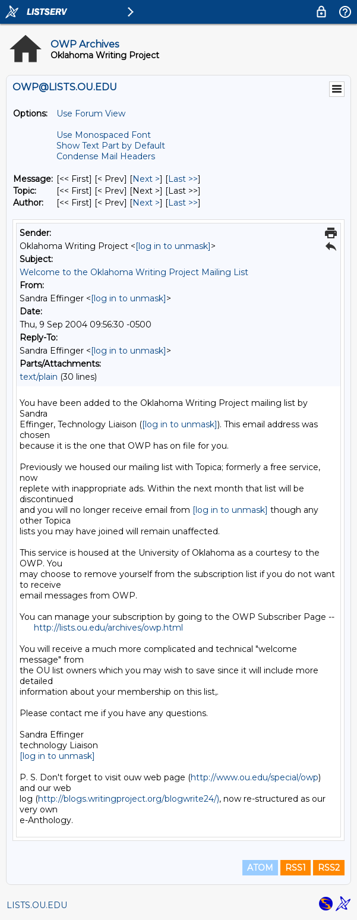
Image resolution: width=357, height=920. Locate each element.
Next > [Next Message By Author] (146, 202)
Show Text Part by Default (110, 145)
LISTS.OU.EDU (37, 905)
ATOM (260, 867)
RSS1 (295, 867)
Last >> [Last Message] (183, 179)
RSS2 (329, 867)
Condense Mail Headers (105, 156)
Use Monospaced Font (103, 135)
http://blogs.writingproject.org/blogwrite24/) (128, 798)
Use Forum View (90, 113)
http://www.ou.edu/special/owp (254, 777)
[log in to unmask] (173, 246)
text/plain (39, 376)
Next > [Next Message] (146, 179)
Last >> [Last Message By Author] (183, 202)
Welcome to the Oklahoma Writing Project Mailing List (134, 272)
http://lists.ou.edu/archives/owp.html (108, 627)
